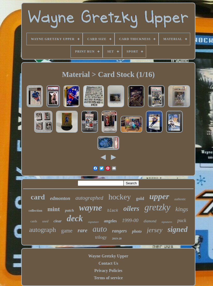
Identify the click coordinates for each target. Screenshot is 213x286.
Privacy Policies (108, 270)
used (45, 221)
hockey (119, 196)
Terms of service (108, 278)
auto (100, 228)
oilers (131, 208)
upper (159, 196)
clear (58, 221)
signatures (166, 221)
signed (178, 229)
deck (75, 218)
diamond (150, 221)
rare (82, 230)
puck (181, 220)
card (38, 197)
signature (93, 221)
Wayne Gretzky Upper (108, 256)
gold (140, 198)
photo (136, 231)
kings (181, 209)
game (66, 230)
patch (69, 210)
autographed (89, 198)
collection (35, 210)
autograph (42, 229)
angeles (110, 221)
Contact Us (108, 263)
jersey (154, 229)
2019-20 (117, 238)
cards (34, 221)
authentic (180, 199)
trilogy (101, 237)
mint (53, 209)
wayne (90, 207)
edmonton (60, 198)
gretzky (157, 207)
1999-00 (130, 220)
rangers (119, 230)
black (112, 211)
